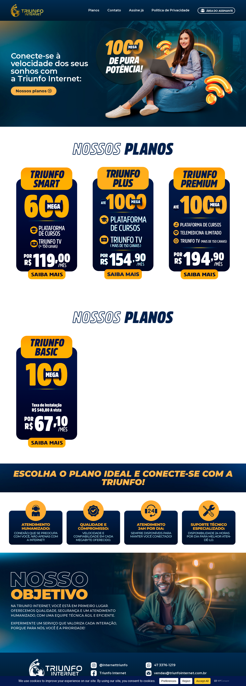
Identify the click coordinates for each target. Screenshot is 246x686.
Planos (93, 10)
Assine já (136, 10)
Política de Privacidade (171, 10)
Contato (114, 10)
